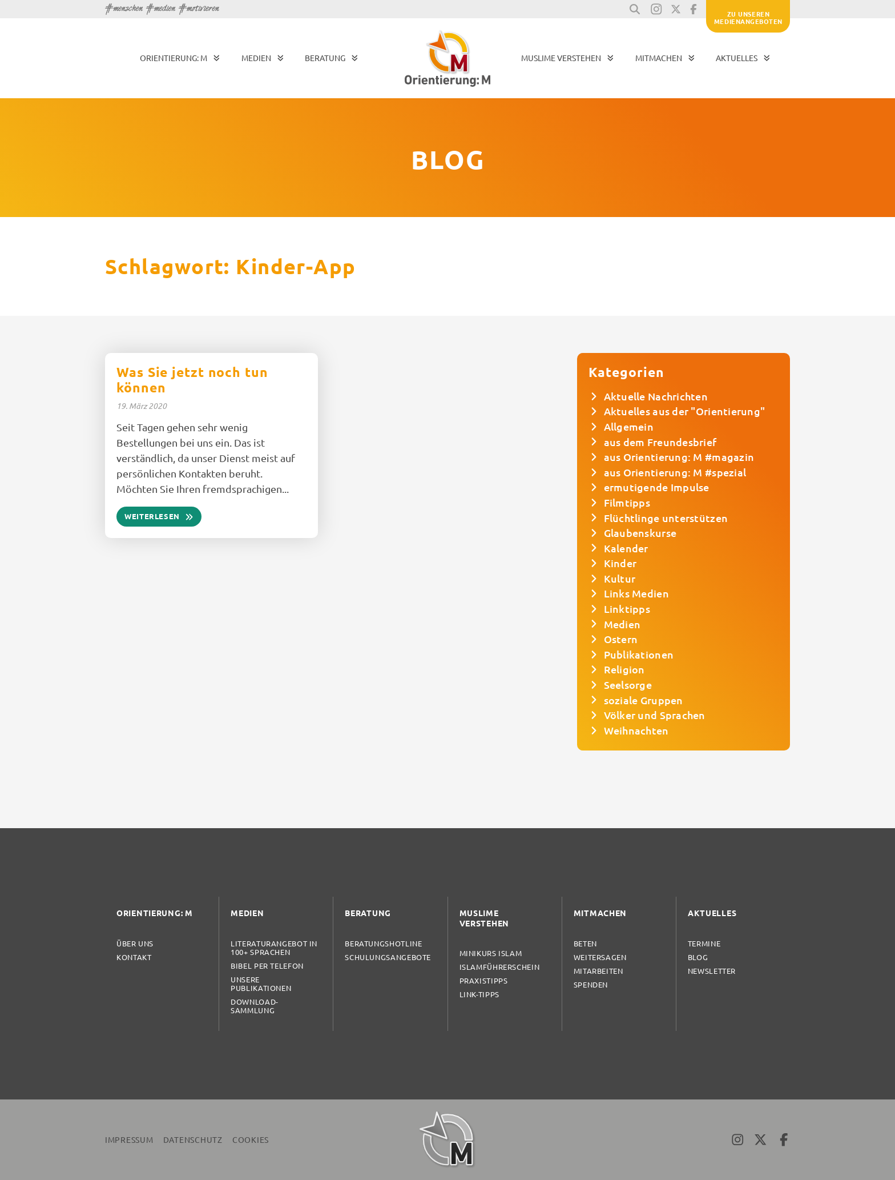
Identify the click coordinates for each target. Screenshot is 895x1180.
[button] (635, 9)
